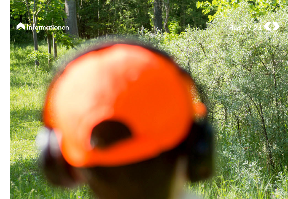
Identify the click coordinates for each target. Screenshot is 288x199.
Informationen (43, 27)
